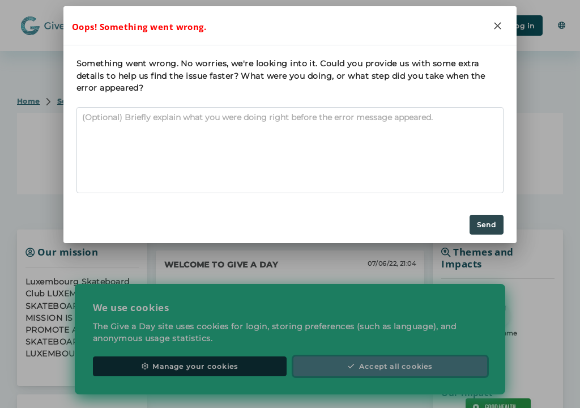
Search (137, 24)
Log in (517, 26)
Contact (290, 172)
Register (453, 26)
